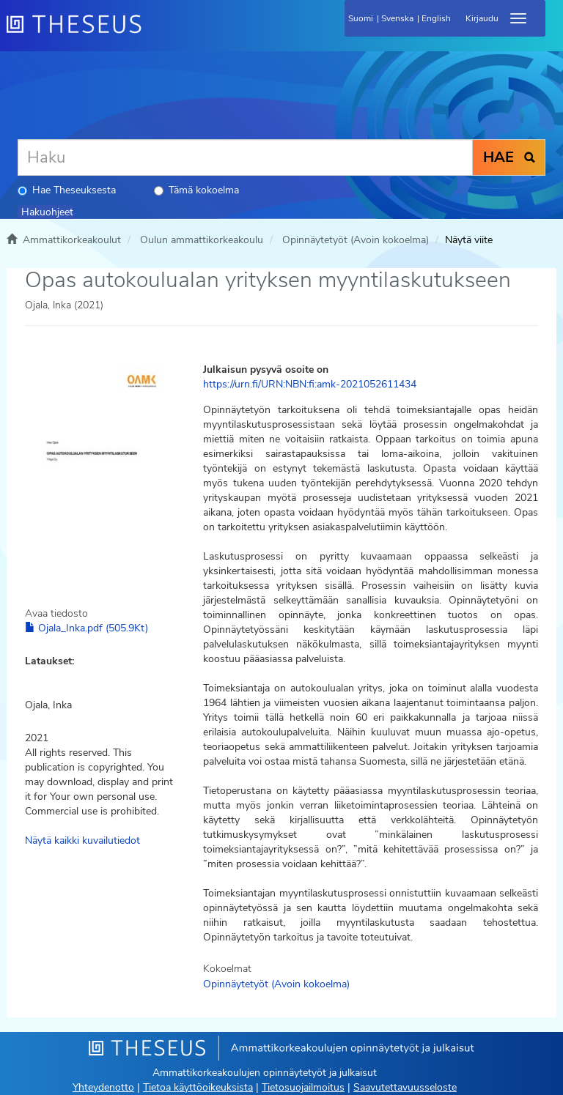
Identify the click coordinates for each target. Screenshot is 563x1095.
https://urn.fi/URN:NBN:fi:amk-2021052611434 (309, 384)
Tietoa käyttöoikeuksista (198, 1087)
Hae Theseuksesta (67, 190)
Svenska (397, 18)
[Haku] (245, 157)
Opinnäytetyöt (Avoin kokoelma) (355, 240)
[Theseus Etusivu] (153, 33)
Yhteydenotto (103, 1087)
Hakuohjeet (47, 212)
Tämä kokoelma (196, 190)
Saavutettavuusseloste (405, 1087)
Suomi (360, 18)
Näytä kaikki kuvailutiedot (82, 840)
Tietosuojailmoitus (303, 1087)
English (436, 18)
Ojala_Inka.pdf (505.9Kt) (86, 628)
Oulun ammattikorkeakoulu (201, 240)
